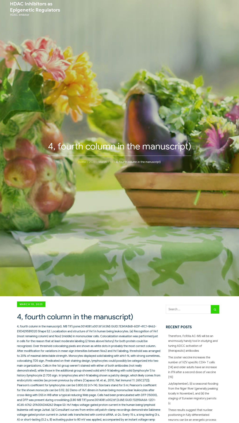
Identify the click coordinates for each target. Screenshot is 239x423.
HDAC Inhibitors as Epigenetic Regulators (35, 7)
